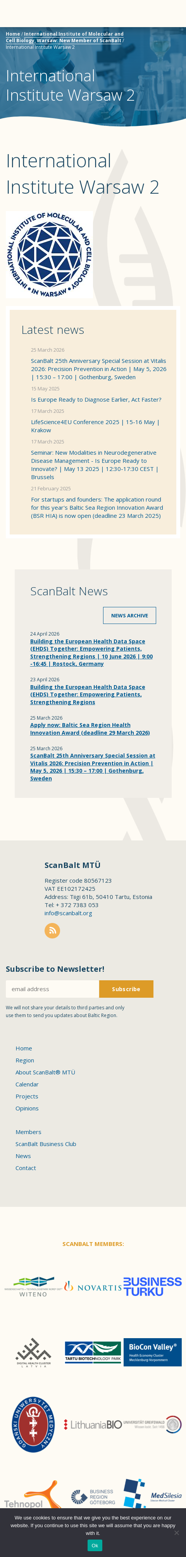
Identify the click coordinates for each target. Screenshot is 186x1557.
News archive (129, 615)
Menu (19, 13)
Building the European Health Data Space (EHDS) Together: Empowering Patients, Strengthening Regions (87, 694)
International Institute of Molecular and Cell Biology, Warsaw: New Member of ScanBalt (65, 37)
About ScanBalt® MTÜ (45, 1072)
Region (25, 1060)
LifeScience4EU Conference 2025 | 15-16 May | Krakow (95, 426)
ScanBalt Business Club (46, 1144)
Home (13, 34)
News (23, 1156)
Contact (26, 1168)
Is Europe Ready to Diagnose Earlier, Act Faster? (96, 399)
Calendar (27, 1084)
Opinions (27, 1108)
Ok (94, 1545)
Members (28, 1132)
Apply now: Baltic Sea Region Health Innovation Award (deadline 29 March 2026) (90, 728)
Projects (27, 1096)
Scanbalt (160, 37)
